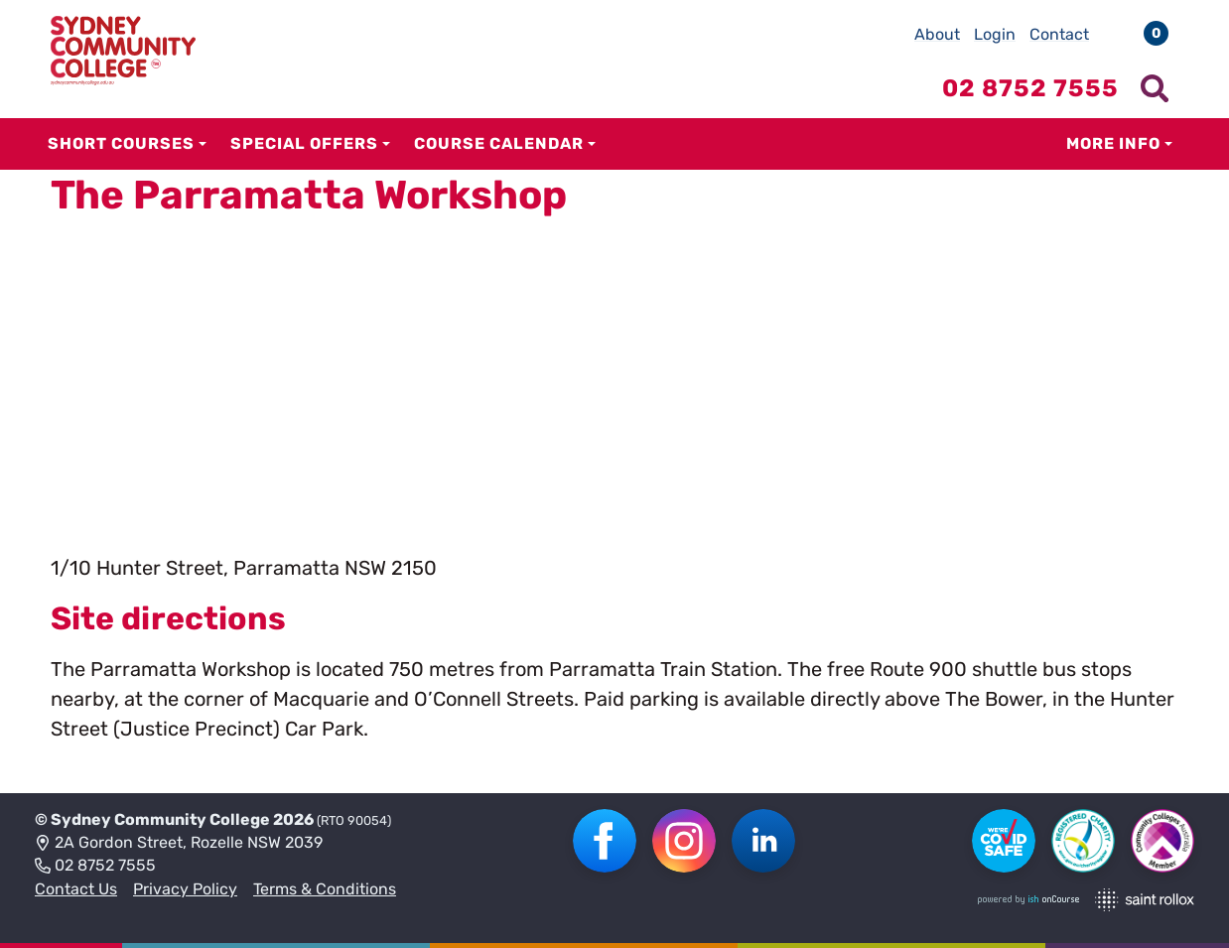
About (937, 34)
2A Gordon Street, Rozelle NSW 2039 (179, 844)
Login (995, 34)
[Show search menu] (1154, 88)
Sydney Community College (160, 819)
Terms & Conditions (324, 889)
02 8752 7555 (95, 867)
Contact (1059, 34)
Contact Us (76, 889)
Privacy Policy (185, 889)
